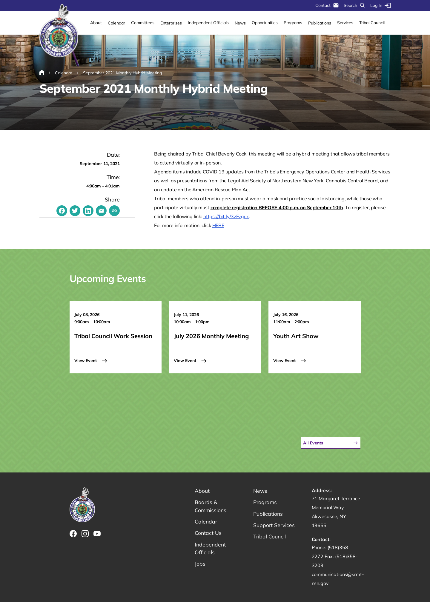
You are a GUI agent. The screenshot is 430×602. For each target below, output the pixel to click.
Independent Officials (208, 22)
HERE (218, 225)
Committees (142, 22)
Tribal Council (372, 22)
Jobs (200, 565)
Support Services (274, 525)
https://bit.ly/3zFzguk (226, 216)
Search (355, 5)
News (240, 23)
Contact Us (208, 533)
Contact (327, 5)
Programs (293, 22)
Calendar (116, 23)
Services (345, 22)
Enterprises (171, 23)
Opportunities (265, 22)
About (96, 22)
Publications (319, 23)
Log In (380, 5)
